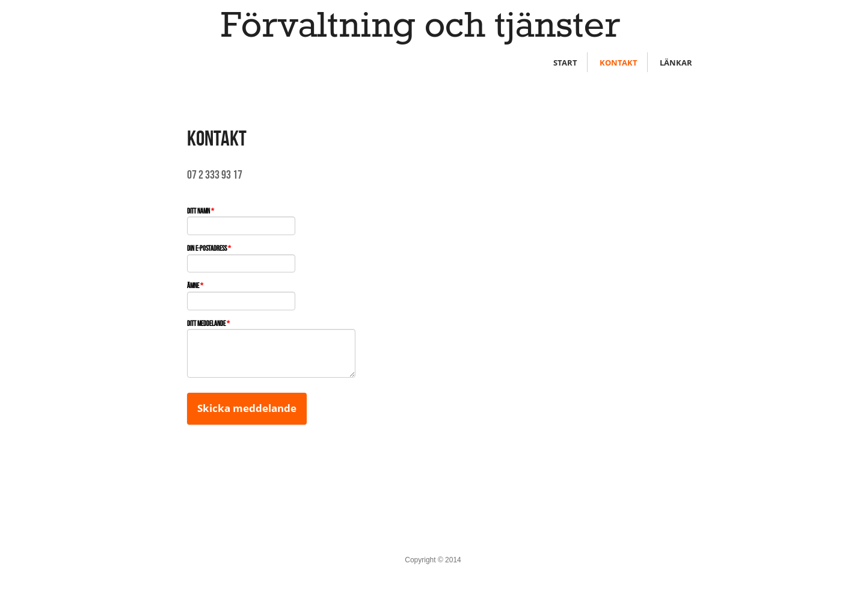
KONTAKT (618, 62)
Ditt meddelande (208, 323)
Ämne (195, 285)
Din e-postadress (209, 248)
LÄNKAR (676, 62)
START (565, 62)
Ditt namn (200, 211)
